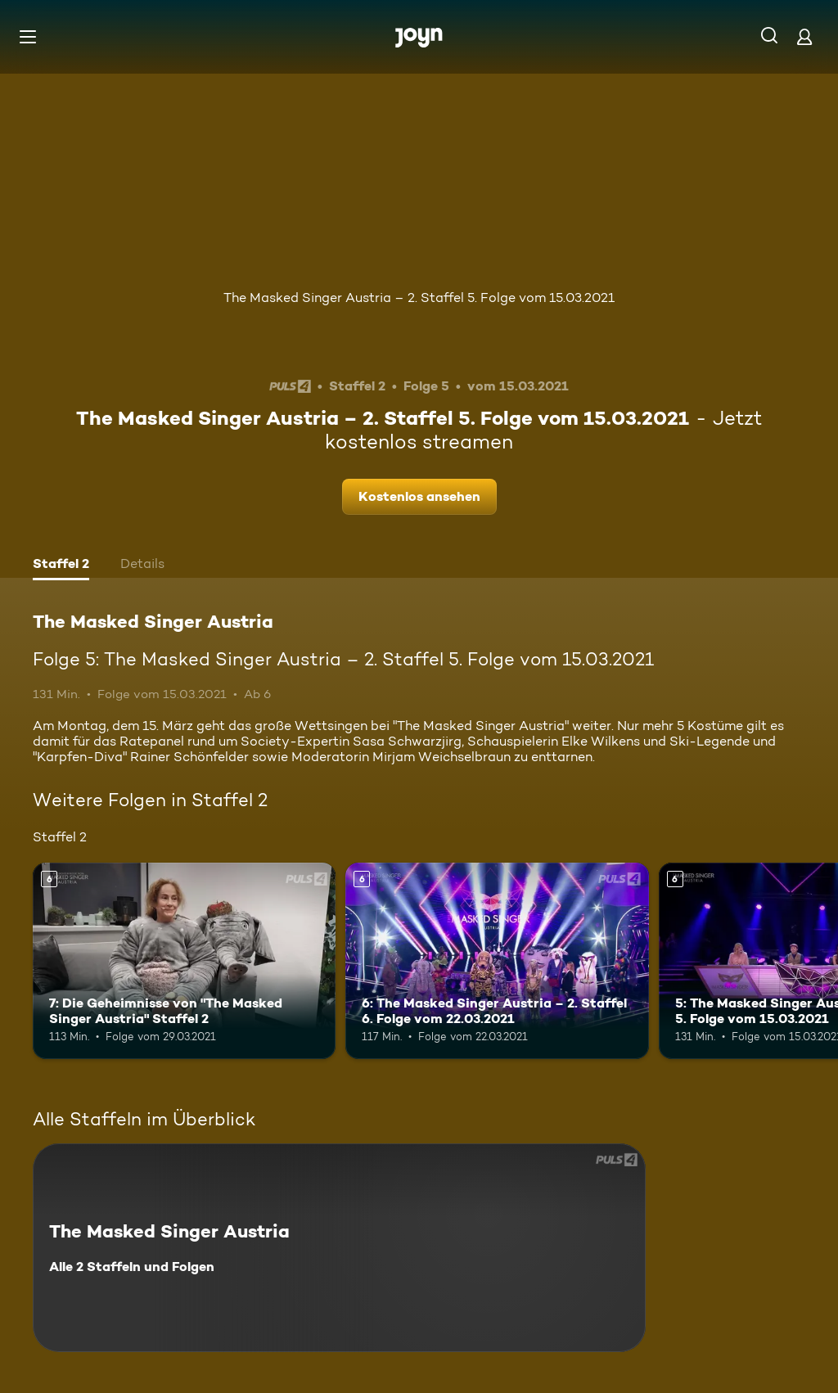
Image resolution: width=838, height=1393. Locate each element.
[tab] (60, 565)
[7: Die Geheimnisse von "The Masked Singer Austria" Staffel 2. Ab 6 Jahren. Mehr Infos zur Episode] (184, 961)
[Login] (804, 36)
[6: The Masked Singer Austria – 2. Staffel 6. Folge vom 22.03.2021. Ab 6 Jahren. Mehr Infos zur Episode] (496, 961)
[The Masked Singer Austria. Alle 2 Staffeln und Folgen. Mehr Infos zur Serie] (339, 1247)
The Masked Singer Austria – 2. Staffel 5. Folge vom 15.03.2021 (419, 297)
